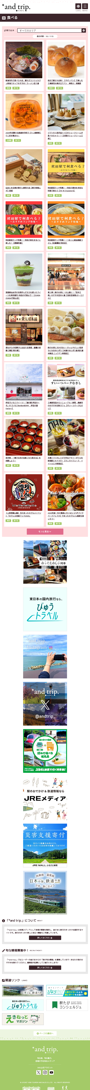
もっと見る (44, 531)
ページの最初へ (45, 1033)
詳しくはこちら (44, 937)
